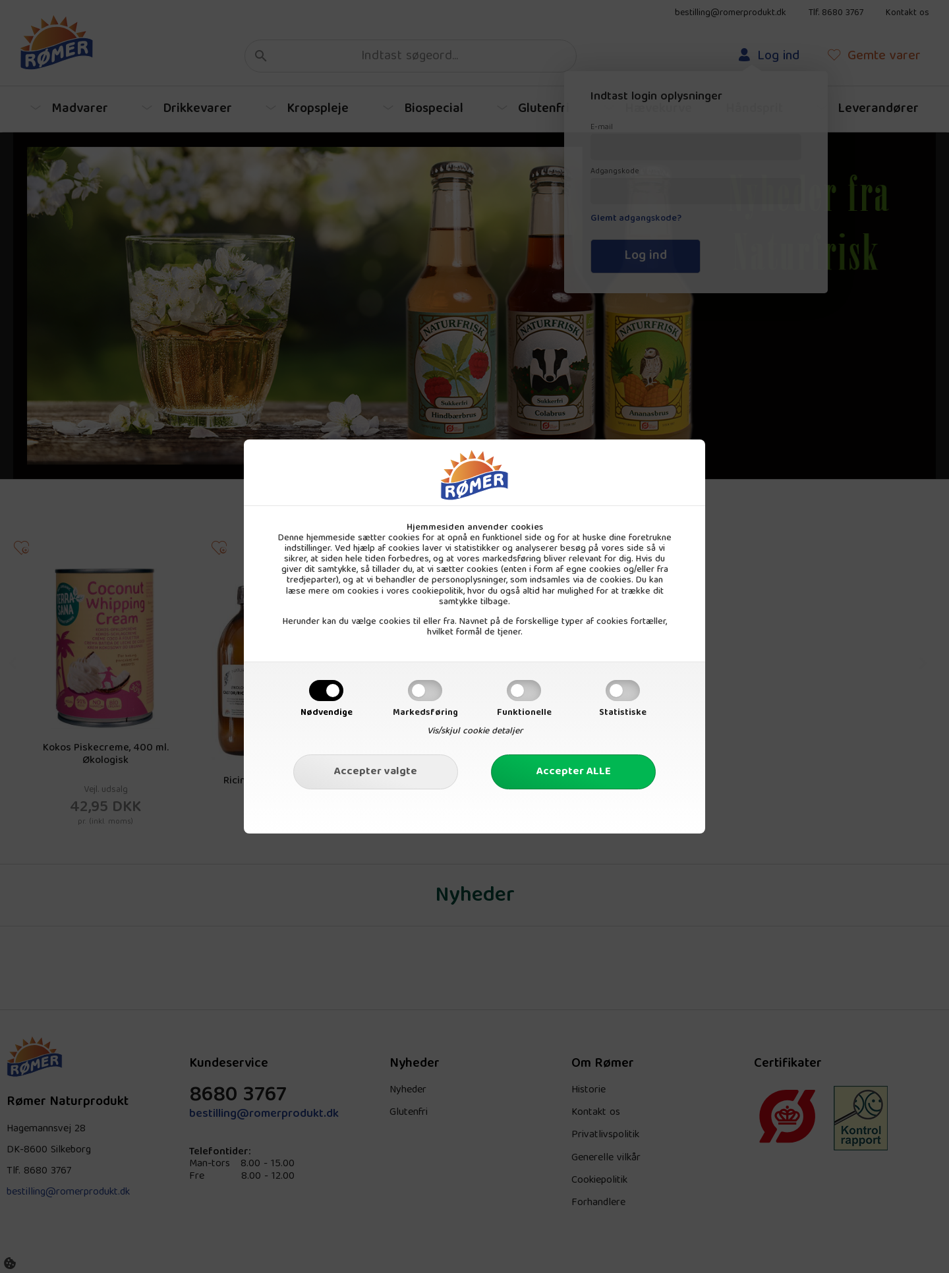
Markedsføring (425, 713)
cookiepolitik (437, 592)
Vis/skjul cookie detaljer (475, 731)
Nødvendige (327, 713)
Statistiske (623, 713)
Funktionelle (524, 713)
